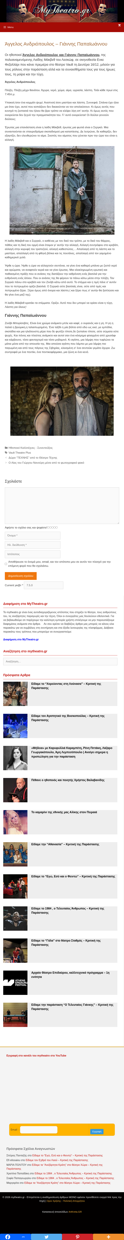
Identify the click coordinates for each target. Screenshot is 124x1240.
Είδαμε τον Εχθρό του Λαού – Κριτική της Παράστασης (57, 1160)
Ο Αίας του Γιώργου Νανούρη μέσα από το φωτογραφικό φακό (46, 462)
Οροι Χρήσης (54, 1200)
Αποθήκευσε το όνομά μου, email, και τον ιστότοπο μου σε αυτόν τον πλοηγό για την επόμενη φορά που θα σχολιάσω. (59, 564)
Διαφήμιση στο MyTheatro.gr (21, 639)
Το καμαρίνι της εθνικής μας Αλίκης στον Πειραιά (64, 812)
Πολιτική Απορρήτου (74, 1200)
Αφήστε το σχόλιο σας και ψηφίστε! (26, 527)
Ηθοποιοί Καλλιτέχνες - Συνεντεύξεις (31, 447)
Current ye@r (14, 585)
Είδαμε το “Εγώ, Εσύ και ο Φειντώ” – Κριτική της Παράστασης (73, 876)
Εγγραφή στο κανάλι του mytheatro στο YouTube (36, 1055)
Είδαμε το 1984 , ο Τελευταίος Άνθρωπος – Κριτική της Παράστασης (73, 1173)
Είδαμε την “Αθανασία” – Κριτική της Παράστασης (65, 844)
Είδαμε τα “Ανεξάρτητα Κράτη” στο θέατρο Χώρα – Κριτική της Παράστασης (67, 1182)
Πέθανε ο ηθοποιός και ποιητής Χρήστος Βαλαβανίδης (68, 780)
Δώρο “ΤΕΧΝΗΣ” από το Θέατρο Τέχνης (33, 457)
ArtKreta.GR (75, 1211)
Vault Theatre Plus (20, 452)
